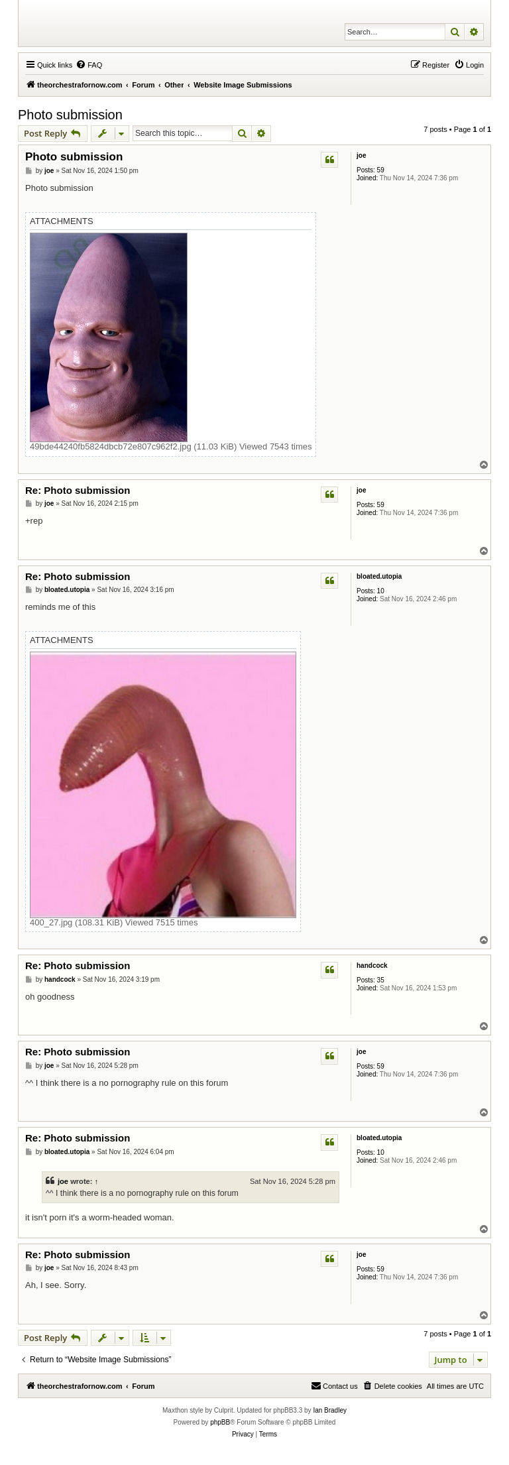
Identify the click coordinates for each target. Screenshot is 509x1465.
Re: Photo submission (77, 490)
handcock (372, 965)
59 (380, 170)
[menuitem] (89, 65)
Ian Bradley (330, 1410)
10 (380, 591)
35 (380, 980)
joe (361, 155)
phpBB (220, 1422)
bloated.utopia (379, 576)
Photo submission (70, 114)
